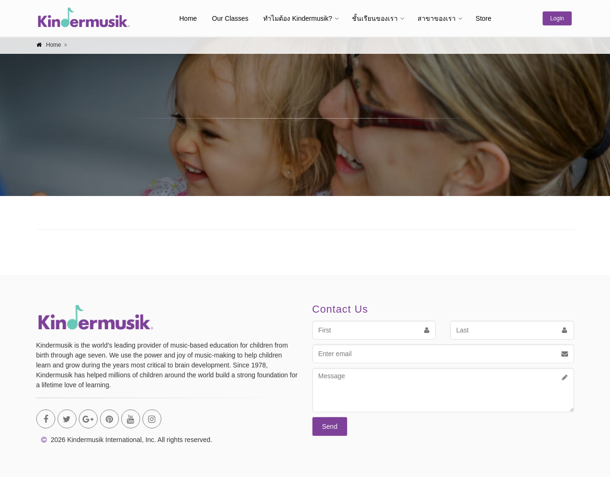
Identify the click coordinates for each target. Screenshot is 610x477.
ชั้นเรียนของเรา (375, 18)
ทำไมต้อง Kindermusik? (297, 18)
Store (483, 18)
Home (188, 18)
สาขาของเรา (437, 18)
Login (557, 18)
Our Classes (230, 18)
